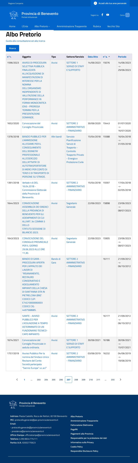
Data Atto (93, 57)
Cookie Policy (77, 446)
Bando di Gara (56, 260)
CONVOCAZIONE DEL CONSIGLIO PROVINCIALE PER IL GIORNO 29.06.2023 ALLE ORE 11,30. (35, 246)
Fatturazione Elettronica (82, 425)
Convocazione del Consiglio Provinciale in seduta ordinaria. (34, 343)
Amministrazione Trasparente (84, 420)
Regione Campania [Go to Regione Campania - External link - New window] (15, 3)
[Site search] (126, 15)
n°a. (106, 57)
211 (99, 380)
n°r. (9, 57)
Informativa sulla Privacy (82, 442)
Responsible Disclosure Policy (84, 451)
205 (54, 380)
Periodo (122, 57)
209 (84, 380)
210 (91, 380)
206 (61, 380)
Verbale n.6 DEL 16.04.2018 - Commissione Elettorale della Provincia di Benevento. (34, 190)
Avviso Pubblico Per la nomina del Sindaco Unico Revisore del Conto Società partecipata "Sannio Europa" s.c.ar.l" (35, 361)
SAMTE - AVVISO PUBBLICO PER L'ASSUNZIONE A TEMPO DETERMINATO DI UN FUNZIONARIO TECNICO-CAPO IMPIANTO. (35, 325)
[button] (110, 3)
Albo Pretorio (77, 416)
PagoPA (74, 429)
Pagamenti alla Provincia (82, 433)
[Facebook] (97, 15)
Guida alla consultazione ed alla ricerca (25, 41)
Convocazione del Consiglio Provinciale (32, 125)
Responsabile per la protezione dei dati (89, 438)
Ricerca (12, 48)
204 (47, 380)
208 (77, 380)
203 (39, 380)
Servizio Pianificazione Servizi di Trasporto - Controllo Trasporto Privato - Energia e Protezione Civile (75, 149)
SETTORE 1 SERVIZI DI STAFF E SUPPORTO (75, 66)
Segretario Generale (71, 205)
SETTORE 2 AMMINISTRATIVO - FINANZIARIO (75, 126)
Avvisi (54, 62)
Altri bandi (56, 136)
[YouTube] (103, 15)
